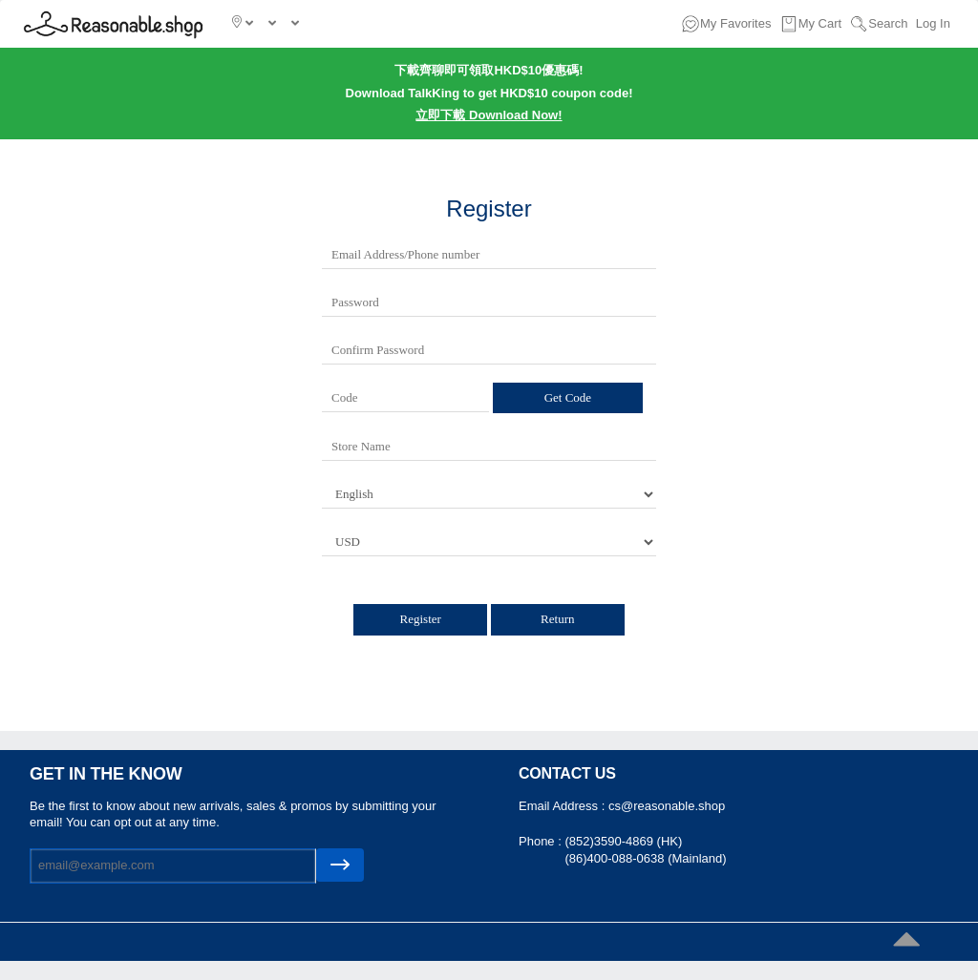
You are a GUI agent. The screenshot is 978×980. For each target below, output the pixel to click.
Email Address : (563, 806)
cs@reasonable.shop (666, 806)
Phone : (541, 841)
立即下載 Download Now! (488, 115)
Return (557, 619)
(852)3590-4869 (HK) (623, 841)
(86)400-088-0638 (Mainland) (645, 858)
